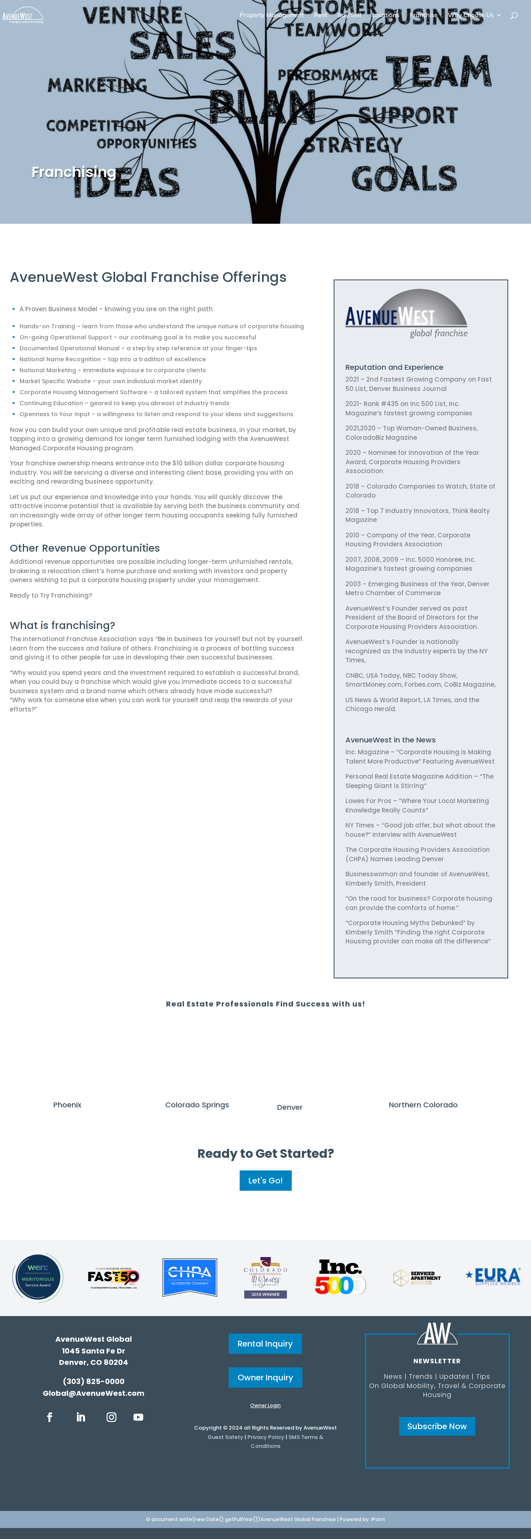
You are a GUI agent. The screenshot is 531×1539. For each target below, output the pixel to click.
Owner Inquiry (265, 1377)
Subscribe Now (437, 1426)
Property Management (272, 15)
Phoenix (67, 1105)
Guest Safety (225, 1437)
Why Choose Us (471, 15)
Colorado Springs (197, 1105)
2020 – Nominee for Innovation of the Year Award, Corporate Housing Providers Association (412, 461)
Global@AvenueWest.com (93, 1393)
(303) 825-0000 (94, 1381)
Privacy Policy (265, 1437)
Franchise (423, 15)
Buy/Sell (349, 15)
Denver (290, 1107)
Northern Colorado (423, 1105)
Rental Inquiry (265, 1343)
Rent (320, 15)
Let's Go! (266, 1180)
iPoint (378, 1519)
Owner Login (265, 1405)
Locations (385, 15)
